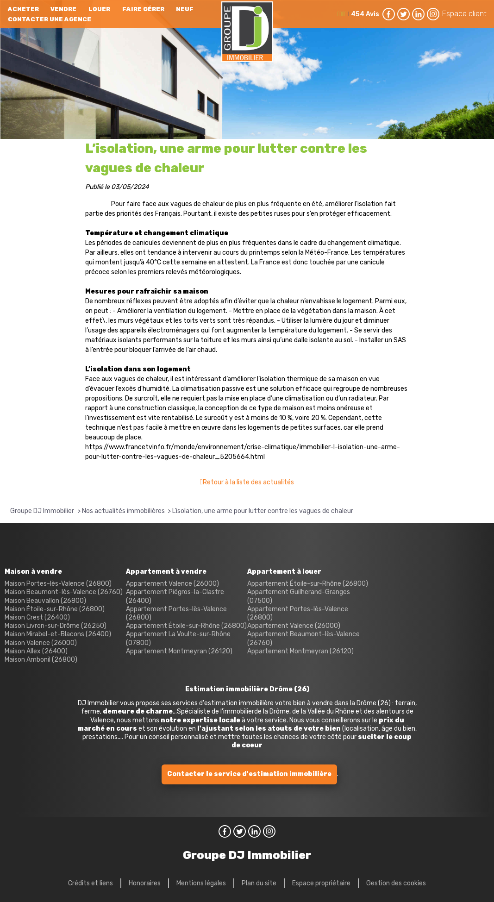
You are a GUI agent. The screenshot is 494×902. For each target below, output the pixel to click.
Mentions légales (201, 883)
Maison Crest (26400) (37, 617)
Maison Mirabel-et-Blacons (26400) (58, 634)
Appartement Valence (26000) (172, 584)
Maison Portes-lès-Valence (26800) (58, 584)
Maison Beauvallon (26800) (45, 601)
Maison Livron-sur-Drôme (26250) (55, 626)
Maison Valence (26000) (41, 643)
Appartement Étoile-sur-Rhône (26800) (186, 626)
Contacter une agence (49, 19)
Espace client (464, 13)
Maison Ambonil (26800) (41, 660)
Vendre (63, 9)
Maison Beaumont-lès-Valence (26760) (64, 592)
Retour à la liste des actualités (248, 482)
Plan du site (259, 883)
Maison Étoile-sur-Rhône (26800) (55, 609)
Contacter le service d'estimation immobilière (249, 774)
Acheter (23, 9)
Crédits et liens (90, 883)
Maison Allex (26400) (36, 651)
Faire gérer (143, 9)
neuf (185, 9)
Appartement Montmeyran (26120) (179, 651)
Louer (99, 9)
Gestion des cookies (396, 883)
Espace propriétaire (321, 883)
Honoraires (145, 883)
